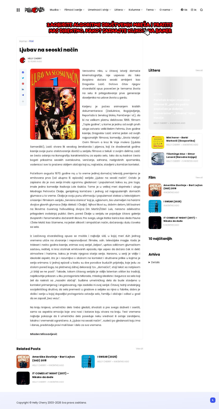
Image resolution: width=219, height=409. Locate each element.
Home (23, 41)
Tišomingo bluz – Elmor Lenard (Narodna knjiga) (181, 155)
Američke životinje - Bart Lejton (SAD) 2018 (53, 358)
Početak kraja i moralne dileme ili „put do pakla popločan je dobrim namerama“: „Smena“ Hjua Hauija (175, 109)
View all (139, 348)
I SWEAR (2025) (107, 357)
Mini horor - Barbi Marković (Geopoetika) (180, 139)
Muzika (54, 10)
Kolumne (134, 10)
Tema (150, 10)
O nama (165, 10)
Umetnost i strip (98, 10)
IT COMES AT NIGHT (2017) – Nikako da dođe (50, 375)
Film (31, 41)
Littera (119, 10)
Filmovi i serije (73, 10)
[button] (23, 101)
